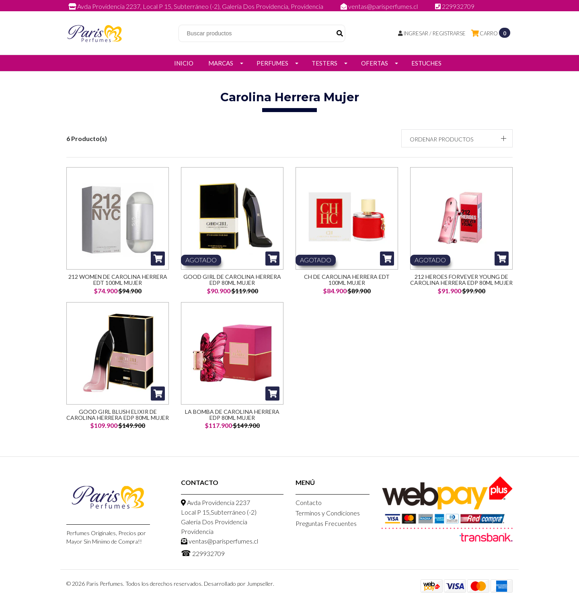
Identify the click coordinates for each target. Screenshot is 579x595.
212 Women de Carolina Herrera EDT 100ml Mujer (117, 279)
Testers (324, 63)
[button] (457, 138)
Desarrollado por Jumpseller (238, 583)
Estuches (426, 63)
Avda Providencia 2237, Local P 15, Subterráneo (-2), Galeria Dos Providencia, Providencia (196, 6)
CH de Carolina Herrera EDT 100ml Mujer (347, 279)
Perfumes (272, 63)
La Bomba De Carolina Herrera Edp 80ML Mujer (232, 414)
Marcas (220, 63)
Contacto (309, 502)
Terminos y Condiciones (328, 513)
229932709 (454, 6)
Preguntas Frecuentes (326, 523)
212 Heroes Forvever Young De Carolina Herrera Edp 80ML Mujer (461, 279)
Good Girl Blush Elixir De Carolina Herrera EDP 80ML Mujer (117, 414)
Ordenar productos (441, 139)
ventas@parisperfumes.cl (380, 6)
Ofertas (374, 63)
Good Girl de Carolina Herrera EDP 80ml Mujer (232, 279)
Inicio (183, 63)
